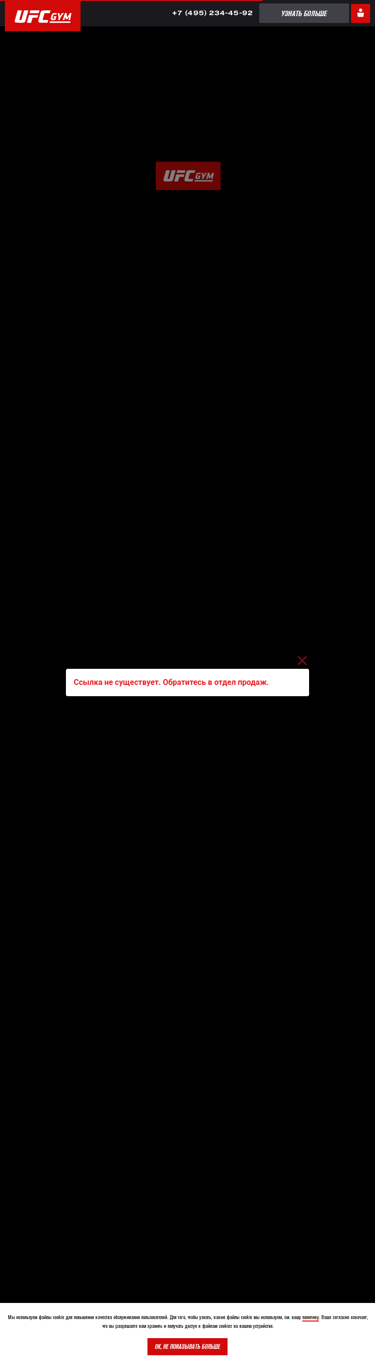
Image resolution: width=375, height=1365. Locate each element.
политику (310, 1317)
